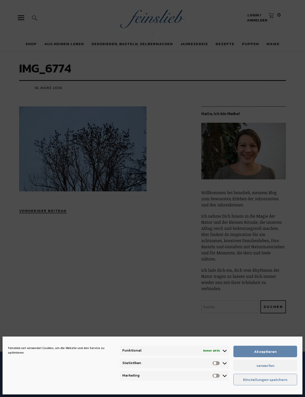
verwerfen (265, 365)
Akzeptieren (265, 351)
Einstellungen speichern (265, 379)
